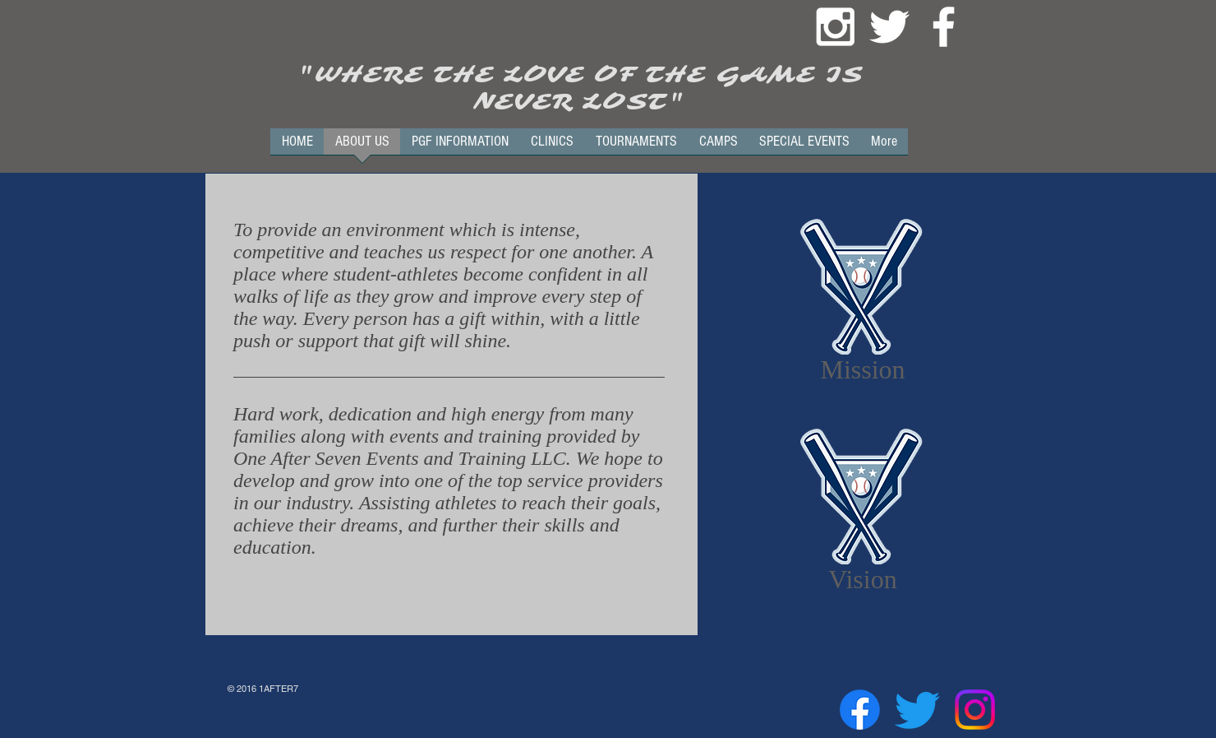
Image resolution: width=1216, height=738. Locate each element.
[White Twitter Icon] (889, 26)
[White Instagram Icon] (835, 26)
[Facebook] (860, 709)
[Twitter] (917, 709)
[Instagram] (975, 709)
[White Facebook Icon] (943, 26)
